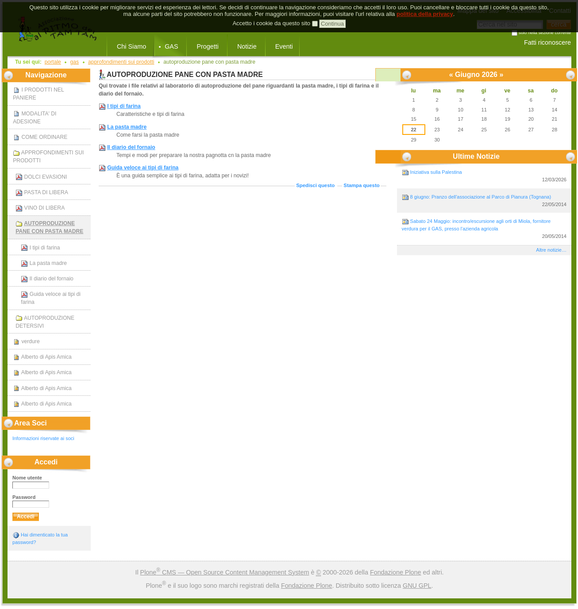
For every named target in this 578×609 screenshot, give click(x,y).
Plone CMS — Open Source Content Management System (224, 572)
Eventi (284, 46)
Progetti (207, 46)
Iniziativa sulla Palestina (484, 176)
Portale (53, 62)
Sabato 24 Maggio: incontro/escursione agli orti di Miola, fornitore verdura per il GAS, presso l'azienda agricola (484, 229)
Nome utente (27, 477)
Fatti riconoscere (547, 42)
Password (23, 497)
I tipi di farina (123, 106)
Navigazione (45, 75)
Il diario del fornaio (131, 147)
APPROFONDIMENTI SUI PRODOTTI (121, 62)
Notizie (247, 46)
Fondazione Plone (395, 572)
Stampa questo (361, 185)
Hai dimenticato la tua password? (40, 538)
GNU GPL (417, 585)
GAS (171, 46)
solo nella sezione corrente (545, 33)
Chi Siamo (131, 46)
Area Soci (30, 423)
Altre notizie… (551, 250)
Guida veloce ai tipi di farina (142, 168)
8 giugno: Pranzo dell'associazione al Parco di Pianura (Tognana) (484, 201)
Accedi (46, 462)
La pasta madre (126, 127)
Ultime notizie (476, 156)
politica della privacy (425, 5)
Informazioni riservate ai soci (43, 438)
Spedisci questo (315, 185)
